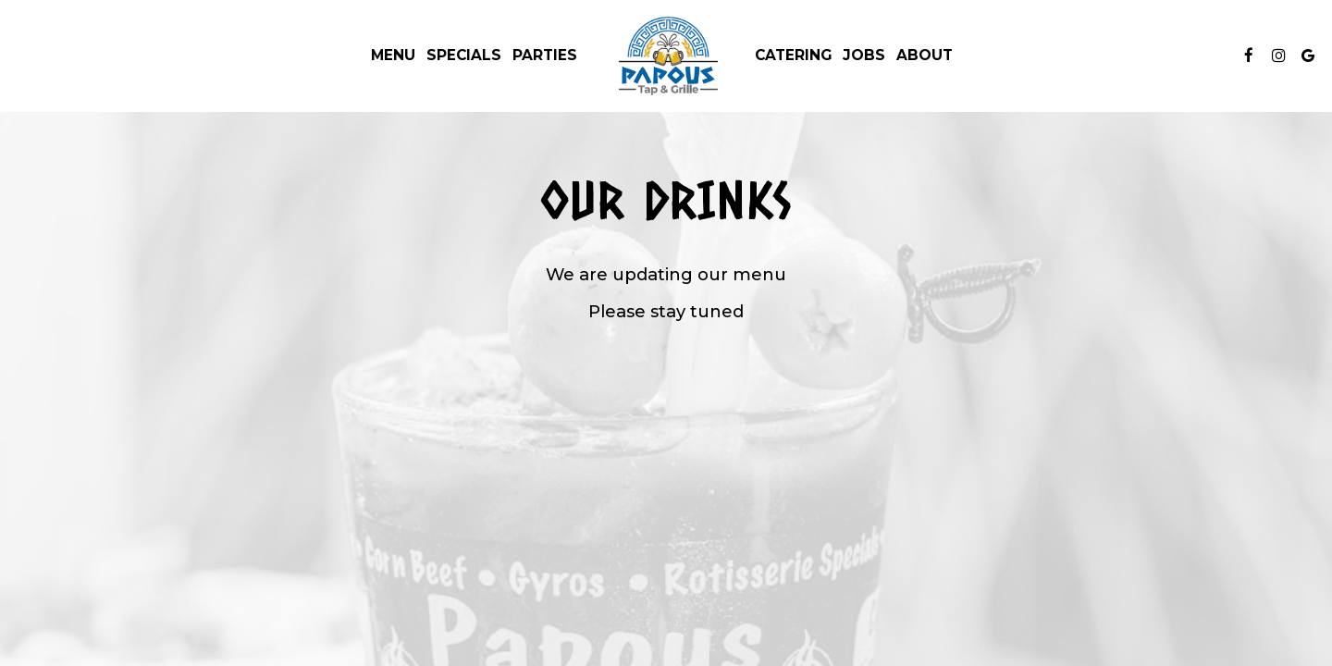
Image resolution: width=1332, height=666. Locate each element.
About (924, 55)
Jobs (864, 55)
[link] (666, 55)
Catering (793, 55)
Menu (393, 55)
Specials (463, 55)
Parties (544, 55)
